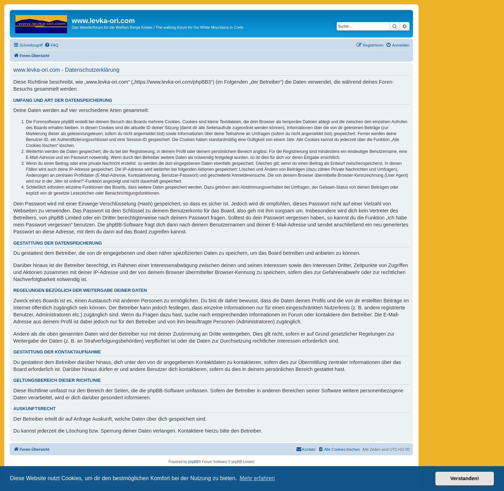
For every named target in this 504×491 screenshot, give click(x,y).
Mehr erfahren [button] (257, 478)
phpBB (193, 462)
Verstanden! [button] (464, 478)
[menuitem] (51, 45)
